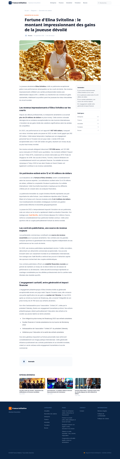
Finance (61, 3)
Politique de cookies (103, 418)
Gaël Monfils (33, 215)
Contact (82, 411)
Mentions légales (102, 411)
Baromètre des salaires (45, 10)
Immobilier (69, 3)
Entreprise (53, 3)
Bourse (85, 3)
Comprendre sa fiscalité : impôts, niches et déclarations (69, 440)
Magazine (34, 10)
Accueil (27, 10)
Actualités (47, 411)
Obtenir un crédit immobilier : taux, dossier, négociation (69, 433)
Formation (78, 3)
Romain (30, 35)
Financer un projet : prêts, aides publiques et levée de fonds (69, 419)
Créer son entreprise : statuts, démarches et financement (68, 413)
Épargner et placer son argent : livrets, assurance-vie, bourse (68, 426)
